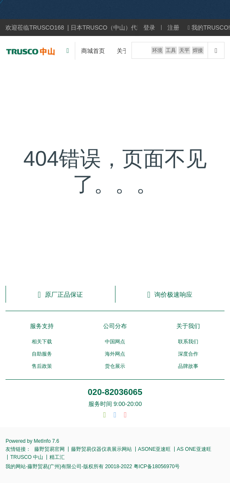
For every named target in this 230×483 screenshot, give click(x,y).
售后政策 (42, 366)
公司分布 (115, 326)
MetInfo (42, 441)
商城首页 (93, 50)
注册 (173, 27)
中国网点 (115, 342)
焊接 (198, 50)
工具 (171, 50)
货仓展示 (115, 366)
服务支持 (42, 326)
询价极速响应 (169, 294)
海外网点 (115, 354)
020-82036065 (115, 392)
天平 (184, 50)
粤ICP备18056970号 (156, 466)
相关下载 (42, 342)
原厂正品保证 (60, 294)
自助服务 (42, 354)
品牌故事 (188, 366)
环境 (157, 50)
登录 (149, 27)
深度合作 (188, 354)
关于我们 (188, 326)
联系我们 (188, 342)
